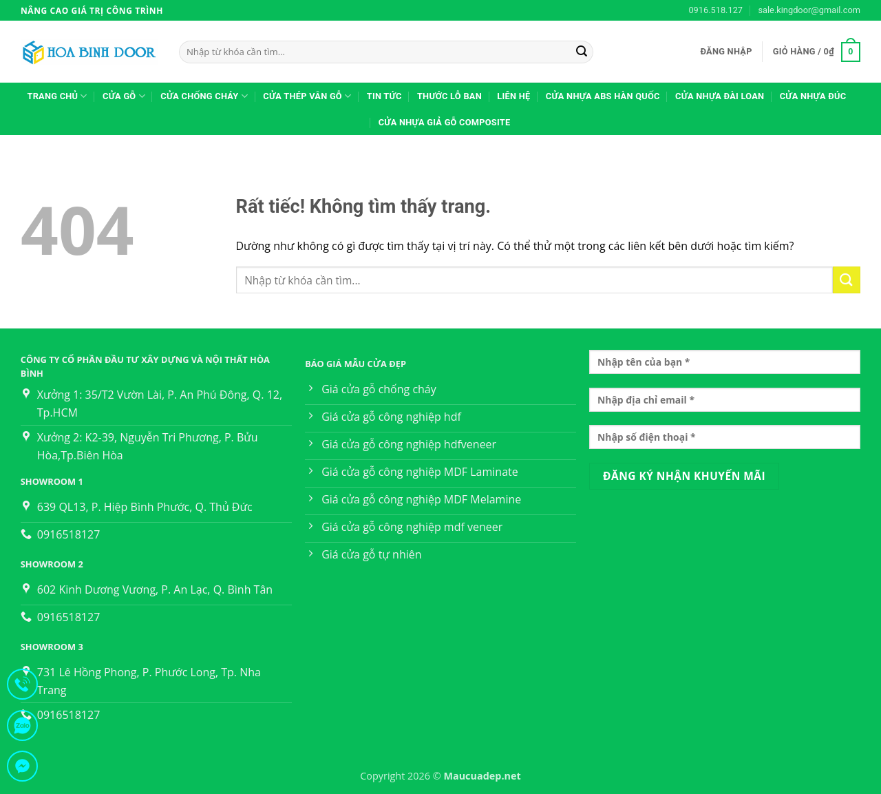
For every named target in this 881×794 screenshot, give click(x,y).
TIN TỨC (384, 96)
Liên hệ (513, 96)
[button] (726, 51)
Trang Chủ (57, 96)
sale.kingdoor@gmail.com (809, 10)
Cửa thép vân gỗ (307, 96)
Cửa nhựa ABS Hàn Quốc (603, 96)
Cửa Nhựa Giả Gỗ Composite (445, 122)
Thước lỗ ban (449, 96)
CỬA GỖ (124, 96)
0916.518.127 (715, 10)
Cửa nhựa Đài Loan (719, 96)
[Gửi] (581, 52)
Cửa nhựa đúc (813, 96)
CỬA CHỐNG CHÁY (204, 96)
